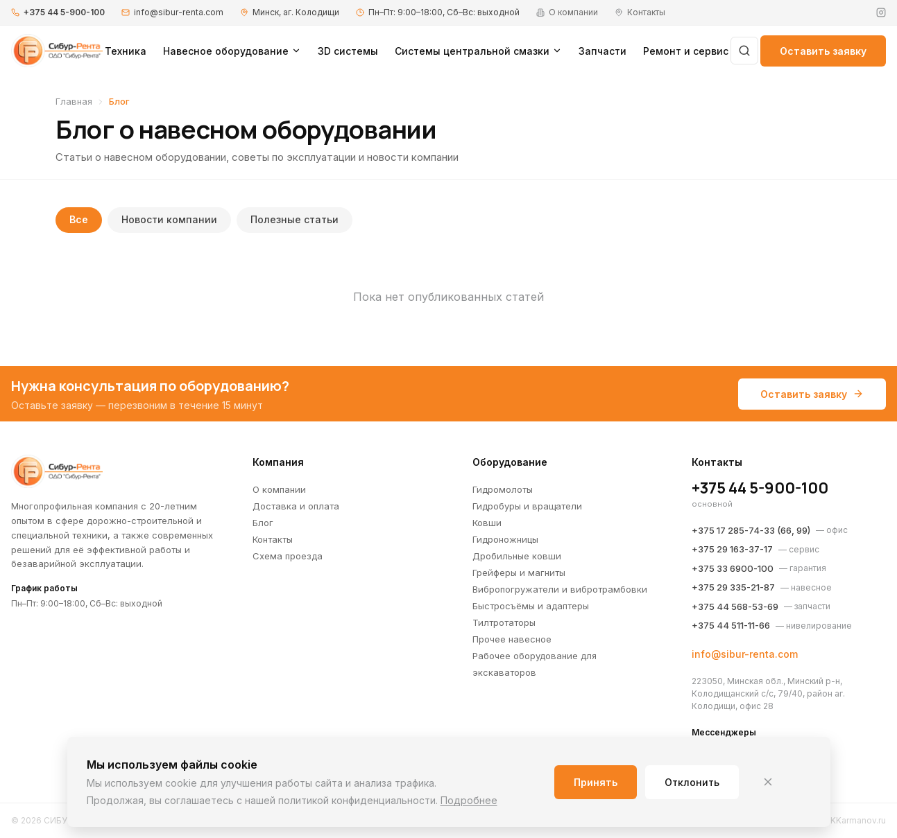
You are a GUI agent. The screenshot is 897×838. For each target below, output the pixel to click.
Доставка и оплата (296, 506)
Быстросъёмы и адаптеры (530, 605)
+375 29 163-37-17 (732, 549)
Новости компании (169, 220)
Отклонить (692, 782)
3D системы (348, 51)
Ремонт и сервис (685, 51)
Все (78, 220)
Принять (595, 782)
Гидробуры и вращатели (527, 506)
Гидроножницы (505, 539)
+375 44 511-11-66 (731, 625)
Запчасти (602, 51)
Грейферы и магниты (518, 572)
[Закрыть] (767, 781)
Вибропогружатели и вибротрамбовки (559, 589)
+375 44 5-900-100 (64, 12)
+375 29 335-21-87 (733, 587)
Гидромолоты (502, 489)
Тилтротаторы (504, 622)
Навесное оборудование (232, 51)
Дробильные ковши (516, 555)
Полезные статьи (294, 220)
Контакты (273, 539)
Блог (263, 522)
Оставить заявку (823, 51)
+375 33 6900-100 (733, 568)
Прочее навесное (512, 639)
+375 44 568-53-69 (735, 606)
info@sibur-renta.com (178, 12)
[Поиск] (744, 50)
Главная (73, 101)
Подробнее (469, 800)
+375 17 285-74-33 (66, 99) (751, 530)
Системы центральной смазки (478, 51)
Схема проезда (288, 555)
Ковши (487, 522)
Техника (125, 51)
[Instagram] (881, 12)
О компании (279, 489)
